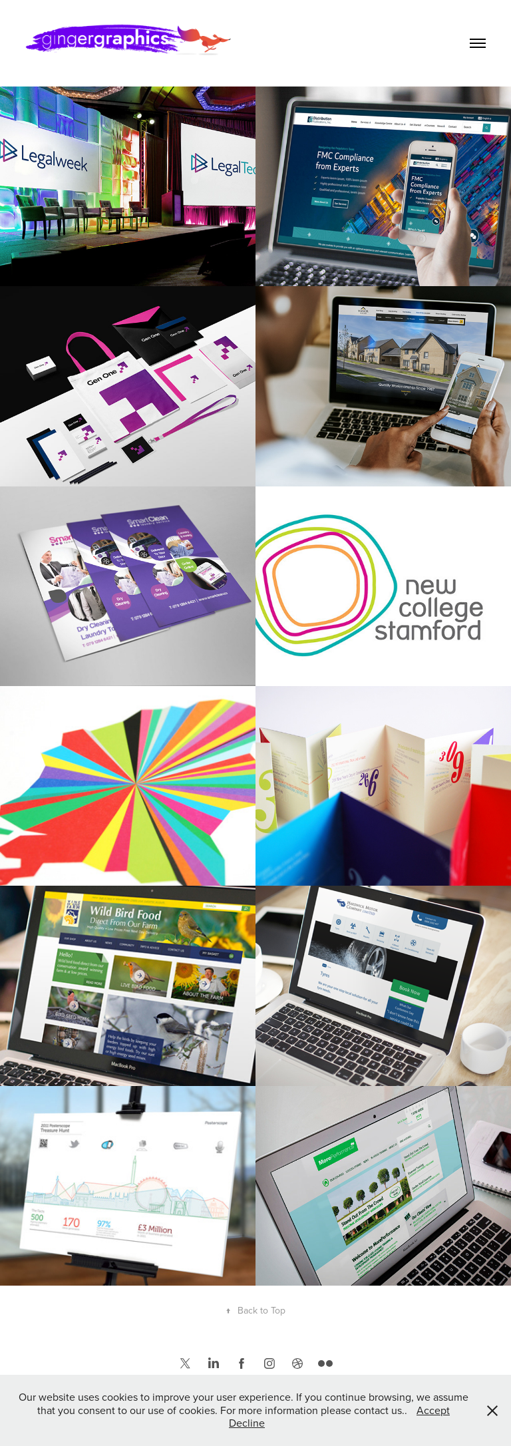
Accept (433, 1410)
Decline (247, 1422)
